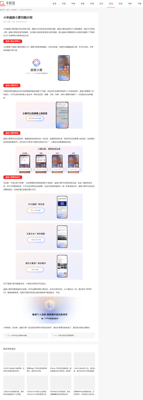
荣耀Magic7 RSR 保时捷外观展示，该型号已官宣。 (37, 369)
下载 (139, 4)
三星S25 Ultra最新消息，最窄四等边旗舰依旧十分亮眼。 (13, 393)
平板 (73, 4)
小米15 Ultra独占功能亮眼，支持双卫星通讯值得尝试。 (13, 369)
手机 (64, 4)
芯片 (101, 4)
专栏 (130, 4)
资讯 (111, 4)
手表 (92, 4)
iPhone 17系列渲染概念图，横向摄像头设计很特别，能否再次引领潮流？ (60, 369)
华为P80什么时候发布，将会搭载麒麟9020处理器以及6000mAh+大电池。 (60, 393)
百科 (121, 4)
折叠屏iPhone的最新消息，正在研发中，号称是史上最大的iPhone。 (84, 393)
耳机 (83, 4)
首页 (54, 4)
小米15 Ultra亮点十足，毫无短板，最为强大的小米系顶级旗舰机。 (84, 369)
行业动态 (14, 10)
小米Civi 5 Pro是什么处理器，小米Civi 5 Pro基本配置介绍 (37, 393)
